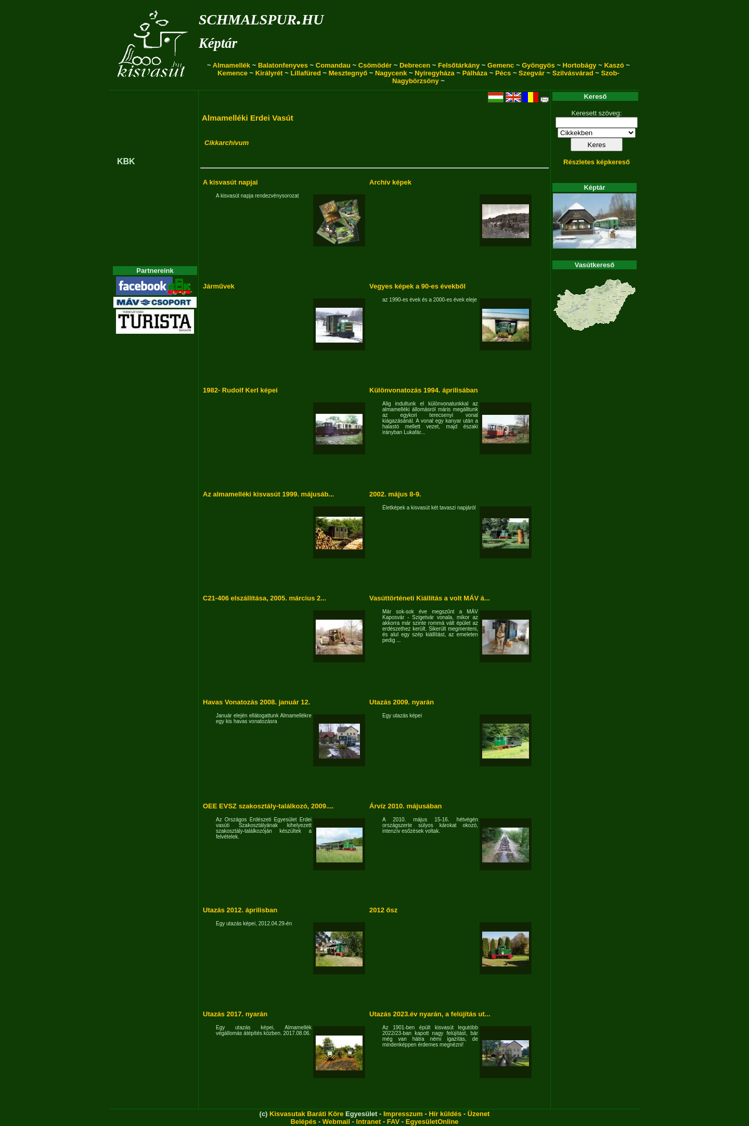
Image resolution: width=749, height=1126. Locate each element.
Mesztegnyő (348, 73)
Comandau (333, 65)
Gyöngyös (538, 65)
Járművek (219, 286)
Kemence (232, 73)
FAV (393, 1121)
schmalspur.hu (261, 17)
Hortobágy (580, 65)
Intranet (368, 1121)
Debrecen (414, 65)
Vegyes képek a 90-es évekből (417, 286)
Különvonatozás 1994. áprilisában (423, 390)
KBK (126, 161)
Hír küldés (445, 1114)
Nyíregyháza (435, 73)
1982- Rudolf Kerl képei (240, 390)
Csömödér (375, 65)
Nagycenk (391, 73)
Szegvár (532, 73)
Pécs (503, 73)
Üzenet (479, 1114)
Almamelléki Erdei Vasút (247, 117)
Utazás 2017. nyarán (235, 1014)
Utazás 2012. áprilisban (240, 910)
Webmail (336, 1121)
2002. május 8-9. (395, 494)
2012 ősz (383, 910)
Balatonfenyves (283, 65)
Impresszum (403, 1114)
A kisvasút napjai (230, 182)
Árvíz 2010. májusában (405, 806)
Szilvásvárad (572, 73)
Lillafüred (305, 73)
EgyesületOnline (432, 1121)
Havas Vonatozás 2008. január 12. (256, 702)
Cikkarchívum (226, 143)
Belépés (303, 1121)
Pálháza (474, 73)
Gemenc (500, 65)
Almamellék (231, 65)
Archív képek (390, 182)
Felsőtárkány (459, 65)
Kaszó (614, 65)
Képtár (218, 43)
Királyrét (269, 73)
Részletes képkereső (596, 162)
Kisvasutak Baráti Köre (306, 1114)
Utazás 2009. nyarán (401, 702)
